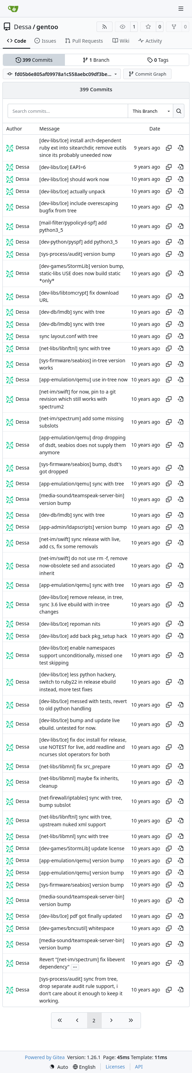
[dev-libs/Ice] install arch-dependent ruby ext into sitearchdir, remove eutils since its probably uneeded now (82, 148)
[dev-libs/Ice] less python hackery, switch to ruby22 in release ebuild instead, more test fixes (77, 682)
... (75, 966)
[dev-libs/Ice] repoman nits (69, 623)
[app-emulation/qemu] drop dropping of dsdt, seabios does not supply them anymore (82, 445)
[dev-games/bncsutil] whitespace (76, 928)
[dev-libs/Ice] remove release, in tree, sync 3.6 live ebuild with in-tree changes (81, 604)
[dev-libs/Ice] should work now (74, 179)
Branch (96, 60)
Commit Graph (147, 74)
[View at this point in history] (180, 148)
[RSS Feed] (104, 27)
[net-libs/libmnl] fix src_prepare (74, 766)
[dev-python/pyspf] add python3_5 (78, 242)
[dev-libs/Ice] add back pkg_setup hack (83, 636)
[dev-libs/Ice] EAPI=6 (62, 167)
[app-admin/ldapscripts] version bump (83, 527)
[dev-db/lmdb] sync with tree (72, 312)
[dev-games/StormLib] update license (81, 848)
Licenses (115, 1066)
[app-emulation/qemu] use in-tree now (83, 380)
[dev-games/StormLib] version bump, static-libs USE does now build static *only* (81, 273)
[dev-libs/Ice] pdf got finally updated (80, 916)
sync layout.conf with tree (68, 336)
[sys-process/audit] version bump (77, 254)
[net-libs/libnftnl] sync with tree (74, 348)
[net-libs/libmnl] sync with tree (73, 836)
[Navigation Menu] (182, 8)
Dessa (23, 26)
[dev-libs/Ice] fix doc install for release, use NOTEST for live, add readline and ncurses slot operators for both (82, 747)
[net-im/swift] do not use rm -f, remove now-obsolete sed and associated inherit (83, 565)
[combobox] (150, 111)
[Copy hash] (169, 148)
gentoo (47, 26)
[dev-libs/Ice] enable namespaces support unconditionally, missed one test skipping (80, 655)
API (139, 1066)
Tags (157, 60)
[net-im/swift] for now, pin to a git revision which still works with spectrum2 (77, 399)
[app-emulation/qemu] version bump (81, 860)
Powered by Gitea (45, 1057)
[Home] (13, 8)
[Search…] (178, 111)
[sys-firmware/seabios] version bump (81, 884)
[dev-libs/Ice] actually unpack (72, 191)
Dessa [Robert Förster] (22, 147)
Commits (34, 60)
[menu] (58, 1067)
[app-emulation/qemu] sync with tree (81, 483)
